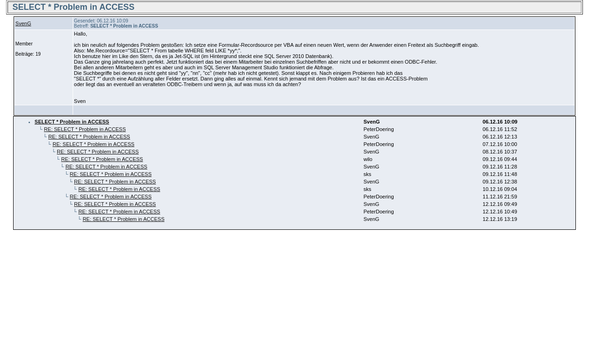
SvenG (23, 23)
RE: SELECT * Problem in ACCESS (85, 129)
